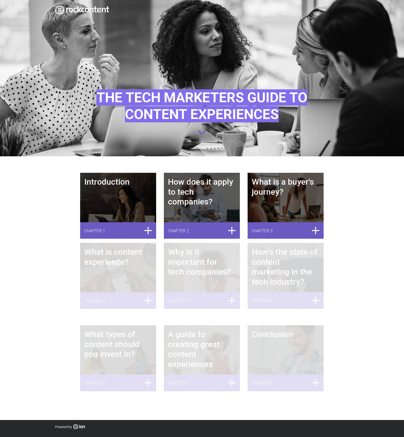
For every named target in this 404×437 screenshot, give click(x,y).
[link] (82, 10)
